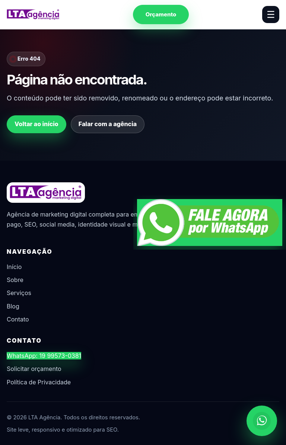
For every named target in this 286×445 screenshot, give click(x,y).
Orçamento (161, 14)
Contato (18, 319)
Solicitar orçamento (34, 368)
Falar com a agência (108, 124)
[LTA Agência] (33, 14)
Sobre (15, 280)
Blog (13, 306)
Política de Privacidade (39, 382)
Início (14, 266)
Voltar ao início (36, 124)
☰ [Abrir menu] (271, 14)
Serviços (19, 293)
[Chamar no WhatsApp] (262, 421)
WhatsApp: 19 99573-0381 (44, 355)
